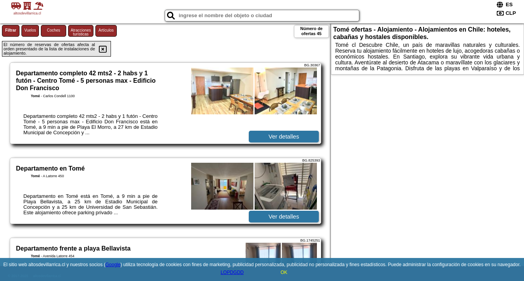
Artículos (106, 30)
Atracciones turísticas (80, 32)
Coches (53, 30)
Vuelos (30, 30)
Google (113, 264)
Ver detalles (284, 136)
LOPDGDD (232, 272)
